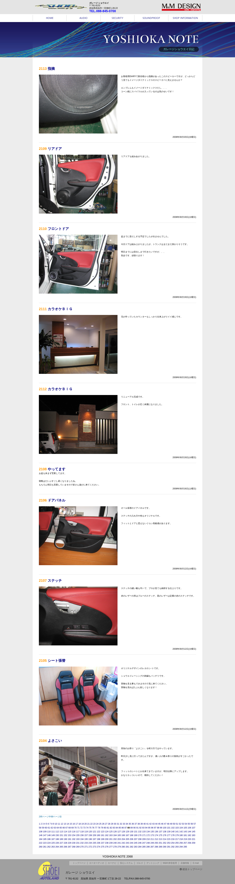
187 (53, 839)
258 (189, 843)
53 (183, 824)
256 (181, 843)
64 (58, 828)
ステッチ (55, 580)
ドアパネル (56, 500)
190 (65, 839)
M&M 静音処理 (170, 863)
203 (119, 839)
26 (103, 824)
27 (106, 824)
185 (44, 839)
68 (69, 828)
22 (91, 824)
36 (133, 824)
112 (57, 831)
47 (165, 824)
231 (78, 843)
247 (144, 843)
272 (90, 847)
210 (148, 839)
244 (131, 843)
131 (135, 831)
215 (169, 839)
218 (181, 839)
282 (131, 847)
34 (127, 824)
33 (124, 824)
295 (185, 847)
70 (75, 828)
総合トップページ (191, 869)
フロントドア (58, 229)
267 (69, 847)
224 (49, 843)
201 (111, 839)
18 (79, 824)
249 (152, 843)
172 (148, 835)
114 (65, 831)
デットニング (152, 863)
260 (40, 847)
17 (76, 824)
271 (86, 847)
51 (177, 824)
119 (86, 831)
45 (159, 824)
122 (98, 831)
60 (46, 828)
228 (65, 843)
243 (127, 843)
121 (94, 831)
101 (169, 828)
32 (121, 824)
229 (69, 843)
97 (155, 828)
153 (69, 835)
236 (98, 843)
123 (102, 831)
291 (169, 847)
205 (127, 839)
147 (44, 835)
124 (106, 831)
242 (123, 843)
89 (131, 828)
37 (135, 824)
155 (78, 835)
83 (114, 828)
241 (119, 843)
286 (148, 847)
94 (146, 828)
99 (161, 828)
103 (177, 828)
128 (123, 831)
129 (127, 831)
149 (53, 835)
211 (152, 839)
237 (102, 843)
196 (90, 839)
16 (74, 824)
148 (49, 835)
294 (181, 847)
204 (123, 839)
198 (98, 839)
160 (98, 835)
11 (59, 824)
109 (44, 831)
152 (65, 835)
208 (140, 839)
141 (177, 831)
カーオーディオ (96, 863)
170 (140, 835)
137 (160, 831)
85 (120, 828)
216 (173, 839)
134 (148, 831)
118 (82, 831)
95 (149, 828)
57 (194, 824)
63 (55, 828)
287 (152, 847)
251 (160, 843)
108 (40, 831)
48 (168, 824)
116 (73, 831)
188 (57, 839)
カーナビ (112, 863)
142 (181, 831)
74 (87, 828)
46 (162, 824)
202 (115, 839)
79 (102, 828)
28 (109, 824)
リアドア (55, 149)
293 (177, 847)
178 (173, 835)
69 (72, 828)
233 (86, 843)
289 (160, 847)
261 (44, 847)
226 (57, 843)
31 (118, 824)
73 (84, 828)
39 (141, 824)
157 (86, 835)
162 (106, 835)
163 (111, 835)
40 (144, 824)
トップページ (79, 863)
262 (49, 847)
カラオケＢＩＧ (60, 309)
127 (119, 831)
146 (40, 835)
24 (97, 824)
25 (100, 824)
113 (61, 831)
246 (140, 843)
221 (193, 839)
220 (189, 839)
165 (119, 835)
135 (152, 831)
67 (66, 828)
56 (192, 824)
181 (185, 835)
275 (102, 847)
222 (40, 843)
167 (127, 835)
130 (131, 831)
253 (169, 843)
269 (78, 847)
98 (158, 828)
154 (73, 835)
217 (177, 839)
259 (193, 843)
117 (78, 831)
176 (164, 835)
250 (156, 843)
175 (160, 835)
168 (131, 835)
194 (82, 839)
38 (138, 824)
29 (112, 824)
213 (160, 839)
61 (49, 828)
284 (140, 847)
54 (186, 824)
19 (82, 824)
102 (173, 828)
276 (106, 847)
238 (106, 843)
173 (152, 835)
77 (96, 828)
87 (125, 828)
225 (53, 843)
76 (93, 828)
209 (144, 839)
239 (111, 843)
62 (52, 828)
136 (156, 831)
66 (64, 828)
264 (57, 847)
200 (106, 839)
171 (144, 835)
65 (61, 828)
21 (88, 824)
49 (171, 824)
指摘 (51, 69)
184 (40, 839)
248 (148, 843)
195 (86, 839)
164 (115, 835)
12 (62, 824)
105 (185, 828)
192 (73, 839)
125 (111, 831)
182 (189, 835)
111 (53, 831)
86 (123, 828)
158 (90, 835)
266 (65, 847)
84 (117, 828)
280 (123, 847)
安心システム (126, 863)
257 (185, 843)
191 (69, 839)
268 (73, 847)
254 (173, 843)
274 (98, 847)
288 (156, 847)
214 (164, 839)
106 (189, 828)
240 (115, 843)
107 (193, 828)
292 (173, 847)
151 (61, 835)
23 (94, 824)
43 (153, 824)
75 (90, 828)
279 (119, 847)
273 (94, 847)
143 (185, 831)
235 (94, 843)
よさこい (55, 741)
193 (78, 839)
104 (181, 828)
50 (174, 824)
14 (68, 824)
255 (177, 843)
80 (105, 828)
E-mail (196, 863)
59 (43, 828)
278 (115, 847)
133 (144, 831)
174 (156, 835)
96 (152, 828)
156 (82, 835)
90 (134, 828)
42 (150, 824)
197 (94, 839)
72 (81, 828)
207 (135, 839)
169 (135, 835)
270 (82, 847)
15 (71, 824)
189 (61, 839)
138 (164, 831)
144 (189, 831)
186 (49, 839)
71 (78, 828)
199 (102, 839)
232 (82, 843)
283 (135, 847)
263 (53, 847)
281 (127, 847)
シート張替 (56, 661)
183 (193, 835)
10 (56, 824)
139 (169, 831)
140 (173, 831)
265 (61, 847)
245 (135, 843)
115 (69, 831)
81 (108, 828)
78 (99, 828)
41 (147, 824)
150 (57, 835)
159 (94, 835)
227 (61, 843)
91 (137, 828)
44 (156, 824)
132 (140, 831)
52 (180, 824)
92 (140, 828)
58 (40, 828)
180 (181, 835)
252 (164, 843)
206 (131, 839)
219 (185, 839)
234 (90, 843)
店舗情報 (185, 863)
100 (164, 828)
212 (156, 839)
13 (65, 824)
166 (123, 835)
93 (143, 828)
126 (115, 831)
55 (189, 824)
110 (49, 831)
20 (85, 824)
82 (111, 828)
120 (90, 831)
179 (177, 835)
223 (44, 843)
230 (73, 843)
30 (115, 824)
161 (102, 835)
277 (111, 847)
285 (144, 847)
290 (164, 847)
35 (130, 824)
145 (193, 831)
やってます (56, 469)
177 (169, 835)
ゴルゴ (139, 863)
